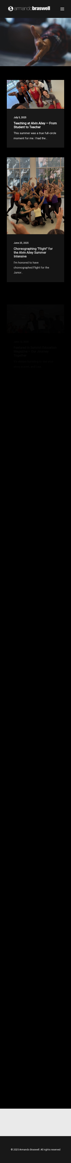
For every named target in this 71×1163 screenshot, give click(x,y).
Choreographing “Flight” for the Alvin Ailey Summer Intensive (33, 263)
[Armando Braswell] (35, 9)
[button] (62, 9)
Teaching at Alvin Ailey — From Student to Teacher (35, 125)
